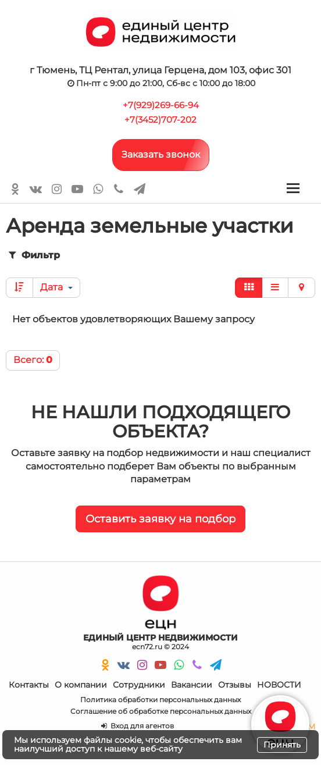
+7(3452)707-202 (160, 119)
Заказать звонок (161, 154)
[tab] (160, 255)
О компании (81, 684)
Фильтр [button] (33, 255)
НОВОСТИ (279, 684)
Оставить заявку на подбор (160, 519)
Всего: (32, 359)
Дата (56, 287)
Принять (282, 744)
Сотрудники (139, 684)
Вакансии (191, 684)
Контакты (29, 684)
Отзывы (234, 684)
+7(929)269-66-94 (161, 105)
